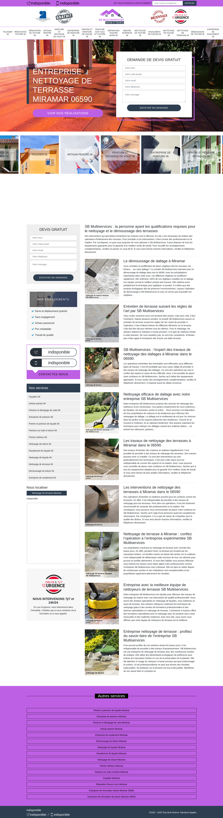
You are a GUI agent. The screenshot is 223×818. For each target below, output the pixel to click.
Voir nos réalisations (67, 113)
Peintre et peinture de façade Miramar (111, 710)
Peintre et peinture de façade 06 (87, 33)
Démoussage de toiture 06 (197, 33)
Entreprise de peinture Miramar (111, 716)
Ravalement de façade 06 (154, 33)
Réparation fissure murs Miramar (111, 784)
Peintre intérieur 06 (127, 33)
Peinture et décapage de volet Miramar (111, 722)
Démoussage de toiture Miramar (111, 741)
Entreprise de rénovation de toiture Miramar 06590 (111, 796)
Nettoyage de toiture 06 (140, 33)
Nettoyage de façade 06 (168, 33)
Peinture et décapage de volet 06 (59, 33)
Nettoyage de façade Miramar (111, 747)
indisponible (38, 3)
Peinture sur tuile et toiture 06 (99, 33)
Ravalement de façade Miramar (111, 753)
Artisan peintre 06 (47, 33)
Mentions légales (188, 812)
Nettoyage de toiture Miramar (111, 759)
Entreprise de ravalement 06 (213, 33)
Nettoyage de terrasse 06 (182, 33)
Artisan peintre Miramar (111, 729)
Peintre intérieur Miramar (111, 766)
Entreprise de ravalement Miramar (111, 735)
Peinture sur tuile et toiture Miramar (111, 772)
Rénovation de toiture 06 (35, 33)
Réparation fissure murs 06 (113, 33)
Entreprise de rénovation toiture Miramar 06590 (111, 790)
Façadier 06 (7, 33)
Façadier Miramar (111, 778)
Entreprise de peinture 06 (73, 33)
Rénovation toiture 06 (20, 33)
